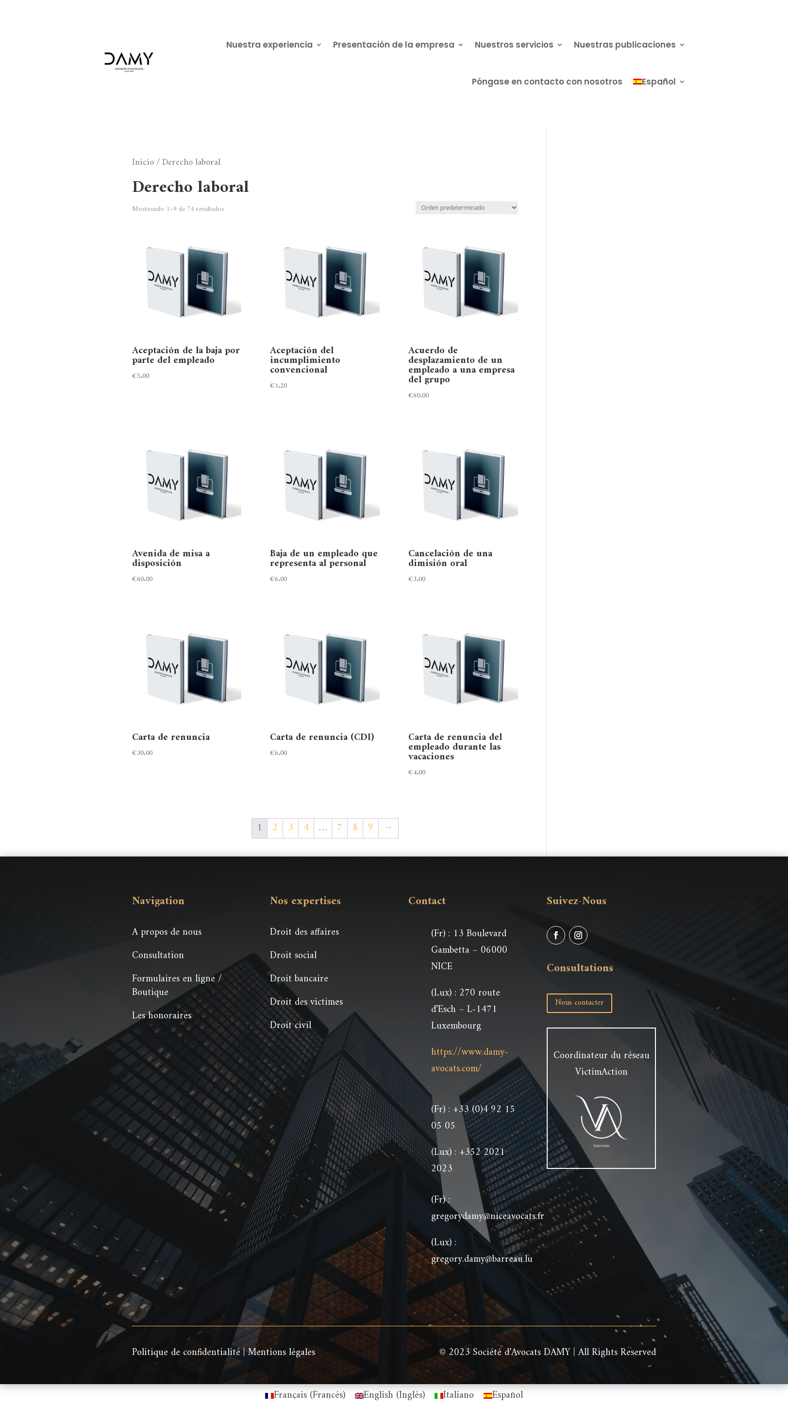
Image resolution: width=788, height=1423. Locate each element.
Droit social (293, 955)
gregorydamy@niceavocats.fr (487, 1216)
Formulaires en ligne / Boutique (177, 986)
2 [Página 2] (275, 828)
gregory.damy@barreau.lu (482, 1259)
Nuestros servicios (514, 45)
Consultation (158, 955)
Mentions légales (281, 1352)
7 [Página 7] (339, 828)
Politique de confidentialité (186, 1352)
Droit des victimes (306, 1002)
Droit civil (290, 1025)
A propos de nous (166, 932)
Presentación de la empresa (393, 45)
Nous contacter (579, 1003)
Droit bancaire (299, 979)
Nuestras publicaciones (625, 45)
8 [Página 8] (355, 828)
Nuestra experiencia (269, 45)
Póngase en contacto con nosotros (547, 81)
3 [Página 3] (290, 828)
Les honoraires (161, 1016)
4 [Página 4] (306, 828)
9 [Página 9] (370, 828)
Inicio (143, 162)
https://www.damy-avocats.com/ (469, 1061)
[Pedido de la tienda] (467, 207)
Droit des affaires (304, 932)
